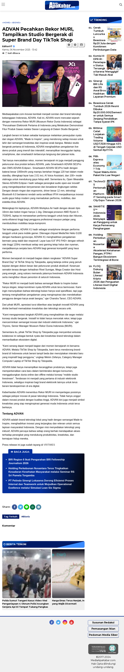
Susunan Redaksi (103, 622)
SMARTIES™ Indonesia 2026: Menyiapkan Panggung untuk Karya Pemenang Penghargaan (105, 217)
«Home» (6, 22)
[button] (81, 45)
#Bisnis (25, 516)
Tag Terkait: (11, 516)
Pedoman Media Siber (103, 634)
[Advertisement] (106, 311)
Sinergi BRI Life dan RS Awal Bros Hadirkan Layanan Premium (104, 89)
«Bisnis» (16, 22)
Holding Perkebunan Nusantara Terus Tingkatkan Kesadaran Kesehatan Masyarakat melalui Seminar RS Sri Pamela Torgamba (41, 472)
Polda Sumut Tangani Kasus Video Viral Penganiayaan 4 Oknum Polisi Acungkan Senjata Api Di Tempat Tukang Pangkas (25, 603)
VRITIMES (49, 445)
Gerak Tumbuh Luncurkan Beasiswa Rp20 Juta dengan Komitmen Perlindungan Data (104, 38)
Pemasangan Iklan (103, 628)
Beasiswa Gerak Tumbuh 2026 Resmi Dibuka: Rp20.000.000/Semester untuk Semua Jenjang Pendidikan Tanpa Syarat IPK (107, 112)
